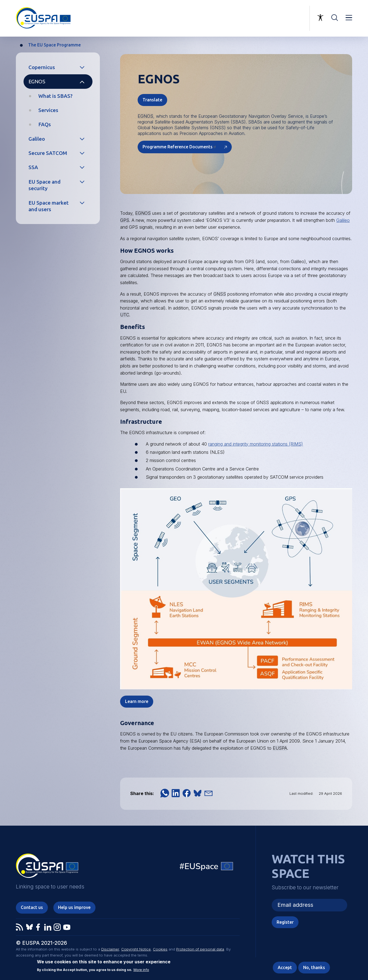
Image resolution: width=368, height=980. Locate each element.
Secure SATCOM (47, 153)
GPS (124, 220)
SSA (33, 167)
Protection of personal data (200, 949)
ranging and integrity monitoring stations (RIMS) (255, 444)
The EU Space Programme (54, 44)
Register (285, 922)
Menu (349, 18)
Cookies (160, 949)
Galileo (36, 139)
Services (48, 110)
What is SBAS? (55, 96)
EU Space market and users (48, 206)
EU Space (206, 868)
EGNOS (36, 81)
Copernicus (41, 67)
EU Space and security (44, 185)
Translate (152, 99)
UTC (124, 314)
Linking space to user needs (277, 18)
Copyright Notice (136, 949)
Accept (285, 967)
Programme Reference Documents (179, 146)
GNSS (219, 294)
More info (141, 970)
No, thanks (314, 967)
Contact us (32, 907)
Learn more (136, 701)
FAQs (44, 124)
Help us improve (74, 907)
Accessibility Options (320, 18)
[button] (164, 793)
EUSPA (280, 748)
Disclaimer (110, 949)
